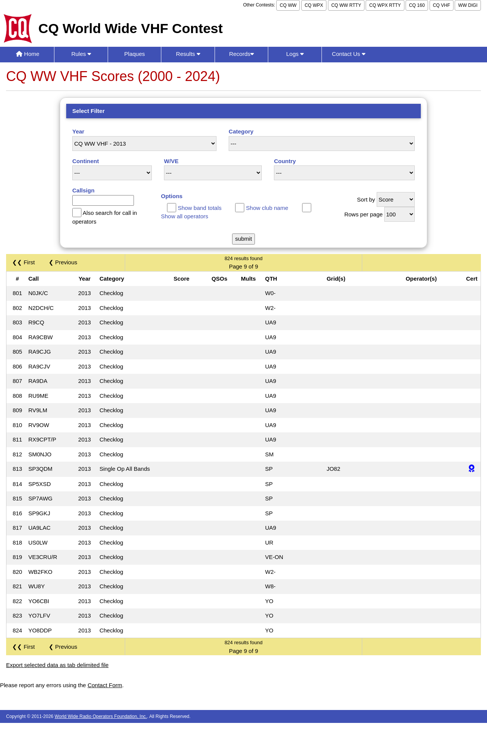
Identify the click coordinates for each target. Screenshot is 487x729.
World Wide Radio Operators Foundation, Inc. (101, 716)
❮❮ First (23, 262)
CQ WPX (314, 5)
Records (241, 54)
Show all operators (184, 216)
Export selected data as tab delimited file (57, 665)
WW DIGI (467, 5)
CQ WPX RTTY (385, 5)
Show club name (267, 208)
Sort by (366, 199)
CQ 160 (417, 5)
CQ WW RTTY (346, 5)
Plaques (134, 54)
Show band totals (199, 208)
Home (27, 54)
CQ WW (288, 5)
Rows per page (363, 214)
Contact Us (348, 54)
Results (188, 54)
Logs (295, 54)
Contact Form (105, 685)
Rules (81, 54)
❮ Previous (63, 262)
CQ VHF (441, 5)
